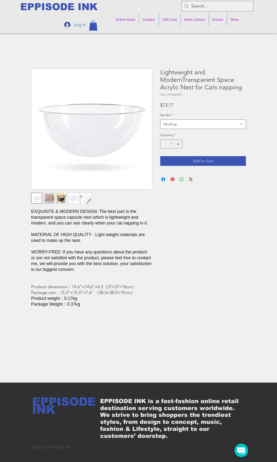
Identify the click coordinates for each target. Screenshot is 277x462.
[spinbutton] (171, 144)
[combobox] (203, 124)
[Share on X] (191, 179)
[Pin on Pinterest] (172, 179)
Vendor (166, 115)
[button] (93, 26)
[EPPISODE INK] (58, 7)
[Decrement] (164, 144)
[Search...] (217, 6)
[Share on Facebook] (163, 179)
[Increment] (179, 144)
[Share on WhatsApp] (182, 179)
